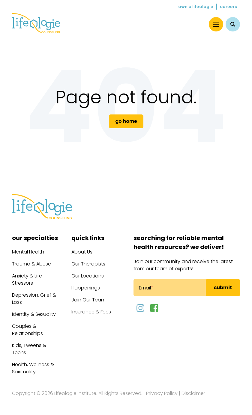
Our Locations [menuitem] (87, 275)
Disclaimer (193, 393)
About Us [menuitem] (81, 251)
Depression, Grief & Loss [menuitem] (34, 299)
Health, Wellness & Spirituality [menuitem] (33, 368)
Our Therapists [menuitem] (88, 263)
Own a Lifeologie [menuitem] (195, 7)
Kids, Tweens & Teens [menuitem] (29, 349)
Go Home (126, 121)
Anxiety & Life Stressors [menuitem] (27, 279)
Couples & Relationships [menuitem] (27, 330)
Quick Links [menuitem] (87, 238)
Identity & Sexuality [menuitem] (34, 314)
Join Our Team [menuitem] (88, 299)
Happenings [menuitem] (85, 287)
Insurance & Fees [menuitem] (91, 311)
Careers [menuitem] (228, 7)
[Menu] (216, 24)
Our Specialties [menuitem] (35, 238)
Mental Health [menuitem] (28, 251)
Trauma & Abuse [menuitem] (31, 263)
